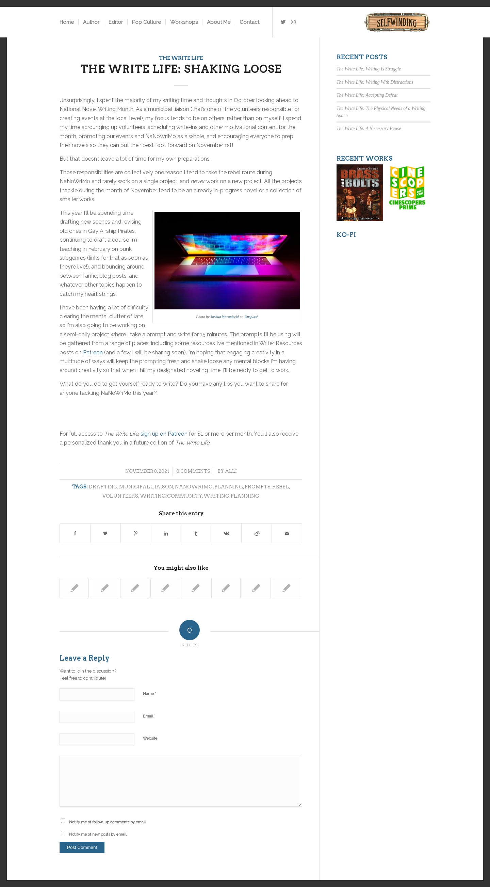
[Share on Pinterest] (136, 533)
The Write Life (181, 58)
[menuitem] (66, 22)
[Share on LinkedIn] (166, 533)
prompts (258, 487)
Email (149, 716)
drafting (103, 487)
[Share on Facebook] (75, 533)
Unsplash (251, 317)
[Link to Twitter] (283, 22)
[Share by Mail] (287, 533)
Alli (231, 471)
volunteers (120, 496)
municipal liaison (146, 487)
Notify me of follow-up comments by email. (108, 822)
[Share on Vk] (226, 533)
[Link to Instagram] (293, 22)
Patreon (93, 352)
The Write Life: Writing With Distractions (375, 82)
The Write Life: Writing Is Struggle (369, 68)
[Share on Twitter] (105, 533)
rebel (280, 487)
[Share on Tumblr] (196, 533)
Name (149, 693)
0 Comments (193, 471)
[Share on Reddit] (257, 533)
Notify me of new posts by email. (98, 834)
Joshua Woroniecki (224, 317)
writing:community (171, 496)
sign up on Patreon (164, 434)
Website (150, 738)
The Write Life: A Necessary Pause (369, 128)
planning (228, 487)
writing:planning (231, 496)
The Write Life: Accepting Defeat (367, 95)
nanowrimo (194, 487)
